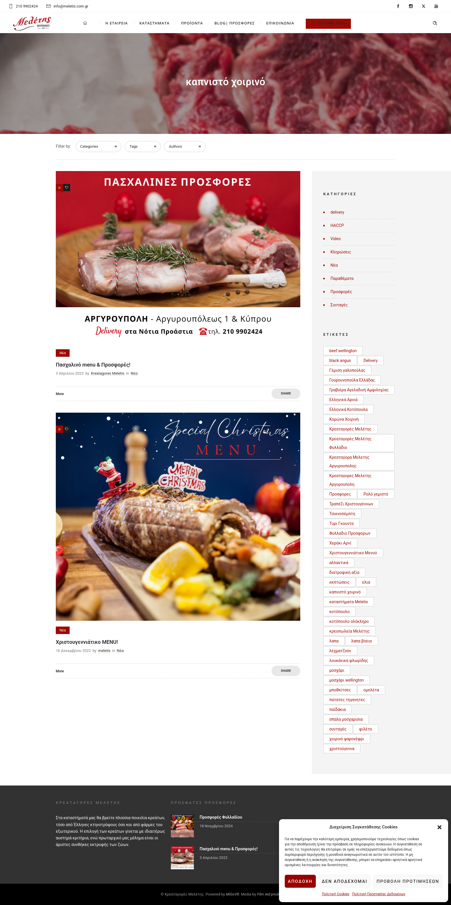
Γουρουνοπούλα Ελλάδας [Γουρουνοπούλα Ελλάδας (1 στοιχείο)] (352, 380)
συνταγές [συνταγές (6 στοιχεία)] (338, 729)
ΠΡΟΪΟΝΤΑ (192, 23)
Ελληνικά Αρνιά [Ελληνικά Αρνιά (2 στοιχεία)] (343, 399)
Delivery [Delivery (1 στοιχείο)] (371, 360)
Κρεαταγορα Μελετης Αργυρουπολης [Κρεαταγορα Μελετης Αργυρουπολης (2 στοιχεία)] (349, 461)
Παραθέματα (341, 278)
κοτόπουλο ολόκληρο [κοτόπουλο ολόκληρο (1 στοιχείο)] (349, 621)
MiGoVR (232, 894)
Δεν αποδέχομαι (345, 881)
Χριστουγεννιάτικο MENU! (87, 642)
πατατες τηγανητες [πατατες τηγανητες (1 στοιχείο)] (347, 699)
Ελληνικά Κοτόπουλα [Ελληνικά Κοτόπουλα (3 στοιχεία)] (348, 409)
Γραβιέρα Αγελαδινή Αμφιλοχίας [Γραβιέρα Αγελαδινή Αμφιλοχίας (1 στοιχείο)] (359, 390)
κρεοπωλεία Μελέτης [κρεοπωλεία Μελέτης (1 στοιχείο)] (349, 631)
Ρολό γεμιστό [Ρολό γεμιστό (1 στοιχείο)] (376, 494)
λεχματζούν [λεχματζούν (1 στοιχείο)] (340, 650)
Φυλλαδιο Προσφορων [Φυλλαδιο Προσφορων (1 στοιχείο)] (349, 533)
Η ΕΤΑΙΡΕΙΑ (116, 23)
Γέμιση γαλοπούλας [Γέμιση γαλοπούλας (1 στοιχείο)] (347, 370)
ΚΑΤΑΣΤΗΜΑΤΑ (154, 23)
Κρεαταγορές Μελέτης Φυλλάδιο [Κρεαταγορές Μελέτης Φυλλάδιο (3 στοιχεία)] (350, 443)
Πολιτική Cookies (335, 894)
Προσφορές (341, 291)
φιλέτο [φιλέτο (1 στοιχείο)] (365, 729)
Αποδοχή (300, 881)
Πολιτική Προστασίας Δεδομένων (378, 894)
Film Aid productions (273, 894)
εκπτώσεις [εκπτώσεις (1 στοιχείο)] (339, 582)
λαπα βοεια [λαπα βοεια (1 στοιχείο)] (361, 641)
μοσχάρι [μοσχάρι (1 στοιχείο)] (336, 670)
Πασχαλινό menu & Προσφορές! (93, 365)
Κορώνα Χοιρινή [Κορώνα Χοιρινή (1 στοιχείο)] (344, 419)
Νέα (334, 265)
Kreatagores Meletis (107, 373)
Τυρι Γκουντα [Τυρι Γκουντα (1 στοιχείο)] (341, 523)
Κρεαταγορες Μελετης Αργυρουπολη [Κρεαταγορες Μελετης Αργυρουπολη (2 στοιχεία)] (350, 480)
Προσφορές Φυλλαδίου (221, 817)
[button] (439, 827)
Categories (89, 146)
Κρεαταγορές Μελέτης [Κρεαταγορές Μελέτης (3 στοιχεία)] (350, 429)
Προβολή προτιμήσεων (408, 881)
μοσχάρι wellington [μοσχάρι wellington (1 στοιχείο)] (346, 680)
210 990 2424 (328, 23)
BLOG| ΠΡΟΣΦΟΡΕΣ (235, 23)
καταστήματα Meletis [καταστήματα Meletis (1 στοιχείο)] (348, 601)
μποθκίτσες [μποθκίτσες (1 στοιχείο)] (340, 690)
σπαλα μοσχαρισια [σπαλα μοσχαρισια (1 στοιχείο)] (346, 719)
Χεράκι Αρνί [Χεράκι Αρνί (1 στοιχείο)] (340, 543)
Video (335, 238)
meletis (104, 650)
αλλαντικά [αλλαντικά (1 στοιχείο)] (338, 562)
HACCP (337, 225)
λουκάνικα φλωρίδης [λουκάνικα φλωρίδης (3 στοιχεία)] (348, 660)
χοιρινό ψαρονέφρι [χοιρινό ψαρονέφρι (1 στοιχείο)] (346, 739)
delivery (337, 212)
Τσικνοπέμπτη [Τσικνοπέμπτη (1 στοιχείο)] (342, 513)
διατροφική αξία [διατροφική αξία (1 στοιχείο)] (344, 572)
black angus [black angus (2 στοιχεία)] (340, 360)
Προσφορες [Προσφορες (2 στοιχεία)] (340, 494)
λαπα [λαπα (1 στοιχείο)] (334, 641)
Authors (175, 146)
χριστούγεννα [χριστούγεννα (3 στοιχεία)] (341, 748)
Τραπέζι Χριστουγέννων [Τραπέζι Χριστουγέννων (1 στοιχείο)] (351, 504)
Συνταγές (339, 305)
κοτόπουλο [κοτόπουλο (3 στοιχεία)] (339, 611)
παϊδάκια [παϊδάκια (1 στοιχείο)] (337, 709)
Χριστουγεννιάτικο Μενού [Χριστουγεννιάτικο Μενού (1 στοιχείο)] (353, 553)
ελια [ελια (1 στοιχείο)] (366, 582)
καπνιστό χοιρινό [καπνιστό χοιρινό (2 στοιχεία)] (345, 592)
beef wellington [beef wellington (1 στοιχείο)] (343, 350)
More (60, 394)
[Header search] (435, 23)
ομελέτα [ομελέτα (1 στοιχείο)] (371, 690)
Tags (133, 146)
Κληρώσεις (340, 252)
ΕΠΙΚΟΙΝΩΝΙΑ (280, 23)
